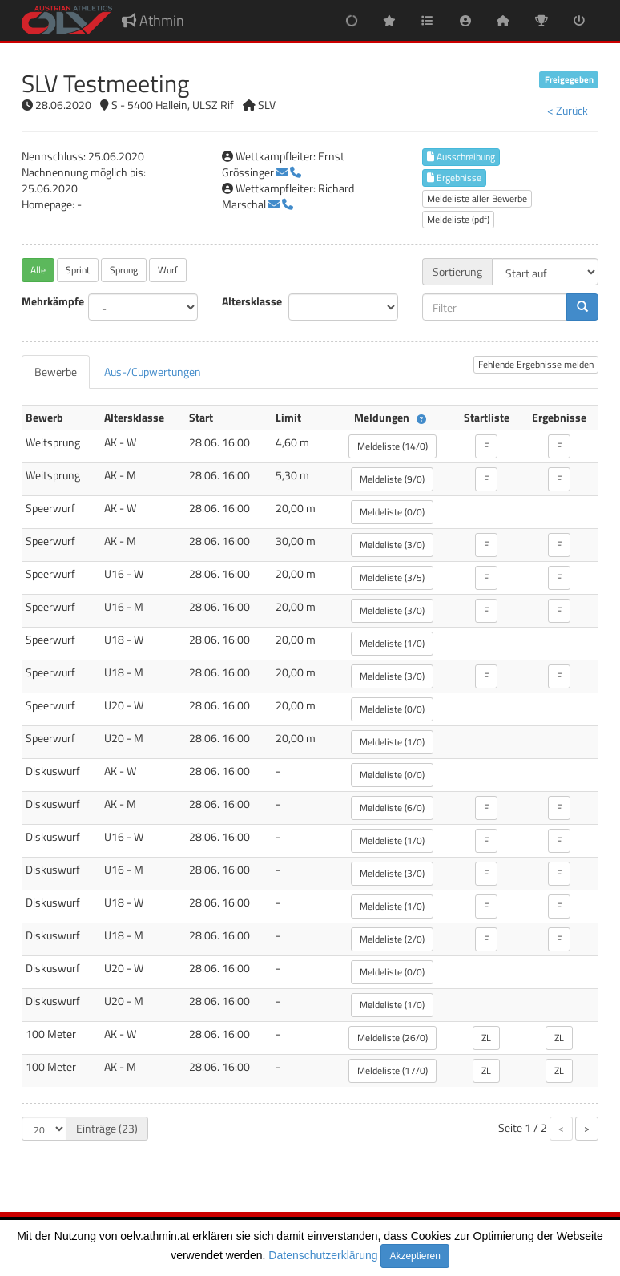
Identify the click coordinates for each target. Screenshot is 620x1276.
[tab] (56, 372)
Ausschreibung (461, 156)
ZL (486, 1037)
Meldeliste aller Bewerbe (477, 198)
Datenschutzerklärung (322, 1255)
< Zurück (567, 110)
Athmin (153, 20)
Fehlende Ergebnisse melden (536, 364)
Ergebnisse (454, 177)
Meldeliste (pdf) (458, 219)
